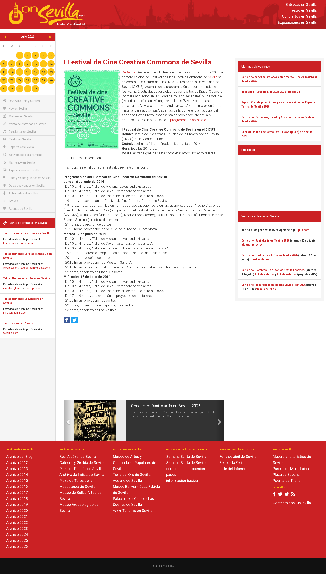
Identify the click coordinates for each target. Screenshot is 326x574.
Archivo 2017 (17, 492)
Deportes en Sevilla (18, 147)
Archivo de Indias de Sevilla (81, 474)
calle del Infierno (232, 468)
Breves (10, 201)
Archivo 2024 (17, 534)
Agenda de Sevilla (17, 208)
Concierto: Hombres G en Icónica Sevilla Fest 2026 (273, 270)
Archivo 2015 (17, 480)
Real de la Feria (231, 462)
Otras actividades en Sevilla (24, 185)
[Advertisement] (190, 42)
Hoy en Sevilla (15, 108)
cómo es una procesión (185, 468)
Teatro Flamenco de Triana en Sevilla (26, 233)
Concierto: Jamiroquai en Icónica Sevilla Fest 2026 (273, 284)
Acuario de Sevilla (127, 480)
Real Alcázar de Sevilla (77, 456)
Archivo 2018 (17, 498)
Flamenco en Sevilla (19, 162)
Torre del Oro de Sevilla (132, 474)
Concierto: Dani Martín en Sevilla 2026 (166, 405)
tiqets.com (9, 243)
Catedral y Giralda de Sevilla (81, 462)
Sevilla (212, 77)
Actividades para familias (22, 154)
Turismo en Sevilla (137, 510)
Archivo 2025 (17, 540)
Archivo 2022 (17, 522)
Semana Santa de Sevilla (186, 456)
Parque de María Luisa (291, 468)
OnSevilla (128, 72)
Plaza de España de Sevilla (81, 468)
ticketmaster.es (259, 259)
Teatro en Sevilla (303, 10)
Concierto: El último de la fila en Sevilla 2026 (269, 255)
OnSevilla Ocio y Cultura (21, 101)
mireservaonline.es (14, 312)
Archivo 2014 (17, 474)
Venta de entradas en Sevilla (24, 124)
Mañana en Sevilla (18, 116)
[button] (68, 420)
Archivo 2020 (17, 510)
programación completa (188, 120)
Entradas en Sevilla (301, 4)
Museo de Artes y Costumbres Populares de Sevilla (134, 462)
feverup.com (26, 243)
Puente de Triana (286, 480)
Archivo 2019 (17, 504)
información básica (182, 480)
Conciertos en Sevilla (299, 16)
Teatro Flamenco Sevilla (18, 323)
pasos (171, 474)
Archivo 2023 (17, 528)
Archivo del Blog (19, 456)
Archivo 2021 (17, 516)
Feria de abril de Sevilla (237, 456)
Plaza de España (286, 474)
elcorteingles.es (12, 288)
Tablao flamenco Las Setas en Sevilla (26, 278)
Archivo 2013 (17, 468)
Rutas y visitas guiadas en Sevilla (27, 178)
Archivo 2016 (17, 486)
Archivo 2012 (17, 462)
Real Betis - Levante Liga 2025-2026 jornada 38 (270, 91)
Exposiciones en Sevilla (297, 22)
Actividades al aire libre (21, 193)
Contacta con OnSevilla (292, 503)
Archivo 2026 (17, 546)
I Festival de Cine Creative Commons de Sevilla (138, 62)
